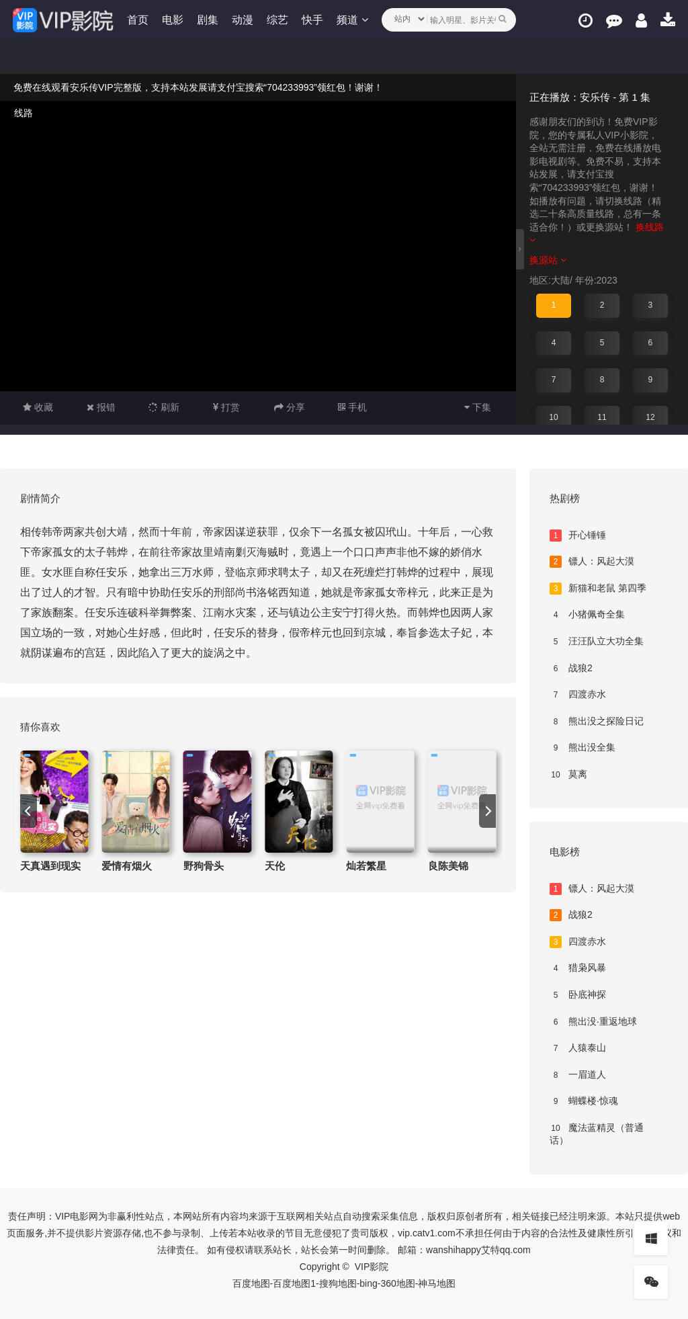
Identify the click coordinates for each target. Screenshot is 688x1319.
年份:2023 (596, 280)
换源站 (547, 260)
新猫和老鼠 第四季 (598, 589)
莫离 (568, 775)
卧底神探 (578, 995)
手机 (352, 407)
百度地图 (251, 1283)
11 (601, 417)
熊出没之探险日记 (597, 722)
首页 (138, 20)
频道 (352, 20)
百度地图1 (294, 1283)
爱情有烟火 (126, 865)
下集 (477, 407)
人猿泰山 (578, 1048)
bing (368, 1283)
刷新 (163, 407)
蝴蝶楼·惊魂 (584, 1101)
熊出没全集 (582, 748)
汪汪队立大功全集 (597, 642)
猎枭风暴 (578, 968)
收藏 (38, 407)
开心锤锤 (578, 535)
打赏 (226, 407)
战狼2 (571, 669)
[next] (487, 811)
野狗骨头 (203, 865)
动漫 (243, 20)
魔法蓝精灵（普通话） (597, 1134)
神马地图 (437, 1283)
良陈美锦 (448, 865)
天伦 (275, 865)
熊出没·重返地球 (593, 1022)
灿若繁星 (366, 865)
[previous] (28, 811)
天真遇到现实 (50, 865)
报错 (101, 407)
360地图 (397, 1283)
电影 (173, 20)
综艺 (278, 20)
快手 (313, 20)
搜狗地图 (338, 1283)
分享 (289, 407)
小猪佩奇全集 (587, 615)
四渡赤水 (578, 695)
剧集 (208, 20)
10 (553, 417)
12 (650, 417)
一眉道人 (578, 1075)
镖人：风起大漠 (592, 562)
